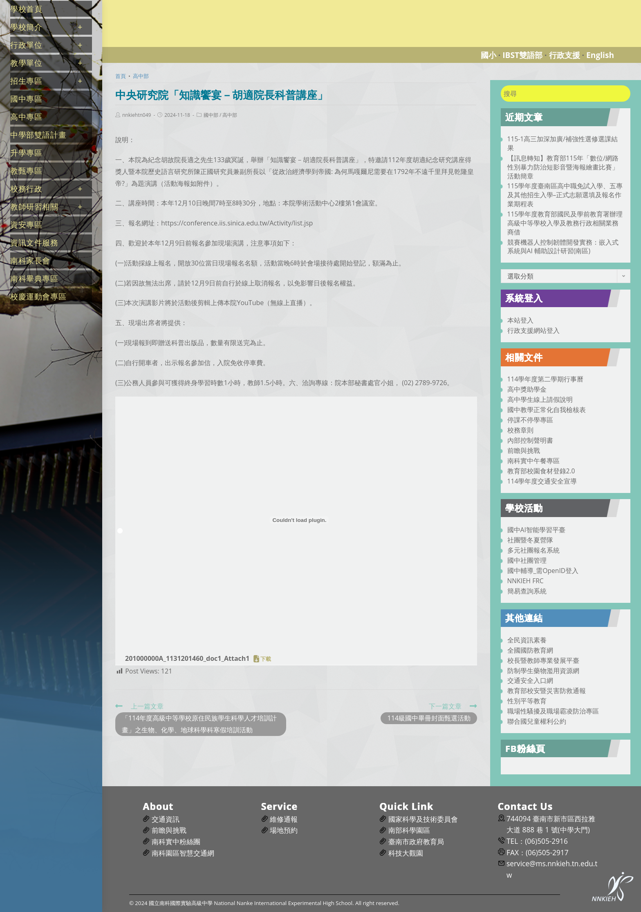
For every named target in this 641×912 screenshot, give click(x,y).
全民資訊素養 (527, 640)
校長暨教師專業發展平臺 (543, 660)
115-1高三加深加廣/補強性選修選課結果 (562, 143)
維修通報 (284, 819)
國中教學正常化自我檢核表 (546, 409)
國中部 (211, 115)
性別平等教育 (527, 700)
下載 (265, 658)
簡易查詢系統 (527, 590)
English (600, 54)
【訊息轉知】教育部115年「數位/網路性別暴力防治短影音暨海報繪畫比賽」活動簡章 (563, 167)
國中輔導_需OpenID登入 (543, 570)
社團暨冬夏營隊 (530, 539)
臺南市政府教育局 (416, 841)
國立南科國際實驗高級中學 (148, 4)
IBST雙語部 (522, 54)
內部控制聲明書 (530, 440)
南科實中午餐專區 (533, 460)
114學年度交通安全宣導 (542, 481)
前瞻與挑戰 (523, 450)
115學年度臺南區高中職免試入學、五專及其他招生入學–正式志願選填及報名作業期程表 (565, 194)
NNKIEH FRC (525, 580)
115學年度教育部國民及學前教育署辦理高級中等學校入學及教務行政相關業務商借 (565, 223)
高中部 (229, 115)
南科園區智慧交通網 (183, 853)
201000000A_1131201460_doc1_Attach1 (187, 658)
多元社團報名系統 (533, 550)
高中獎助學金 (527, 389)
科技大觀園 (405, 853)
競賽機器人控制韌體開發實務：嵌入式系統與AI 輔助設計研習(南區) (563, 247)
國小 (488, 54)
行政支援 (564, 54)
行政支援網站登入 (533, 330)
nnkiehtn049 (136, 115)
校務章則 (520, 430)
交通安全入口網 (530, 680)
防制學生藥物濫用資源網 (543, 670)
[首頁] (120, 76)
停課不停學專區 (530, 419)
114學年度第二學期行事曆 (545, 379)
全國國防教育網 (530, 650)
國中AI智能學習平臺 (536, 529)
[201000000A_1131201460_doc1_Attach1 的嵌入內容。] (299, 519)
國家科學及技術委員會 (423, 819)
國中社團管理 (527, 560)
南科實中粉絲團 (176, 841)
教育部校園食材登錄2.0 (541, 470)
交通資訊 (165, 819)
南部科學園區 (409, 830)
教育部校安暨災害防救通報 (546, 690)
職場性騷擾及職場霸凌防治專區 (553, 711)
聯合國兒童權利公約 (536, 721)
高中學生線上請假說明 (540, 399)
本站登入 (520, 320)
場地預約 (284, 830)
